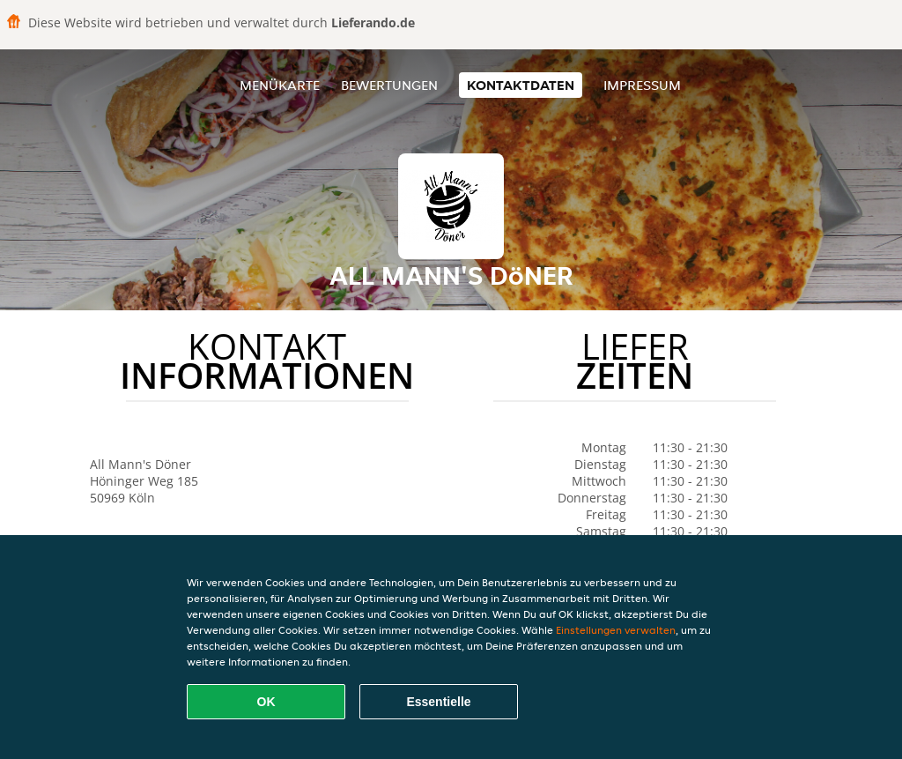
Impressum (642, 85)
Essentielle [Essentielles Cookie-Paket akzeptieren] (438, 702)
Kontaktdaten (520, 85)
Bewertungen (389, 85)
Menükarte (280, 85)
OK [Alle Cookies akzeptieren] (266, 702)
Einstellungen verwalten (616, 629)
